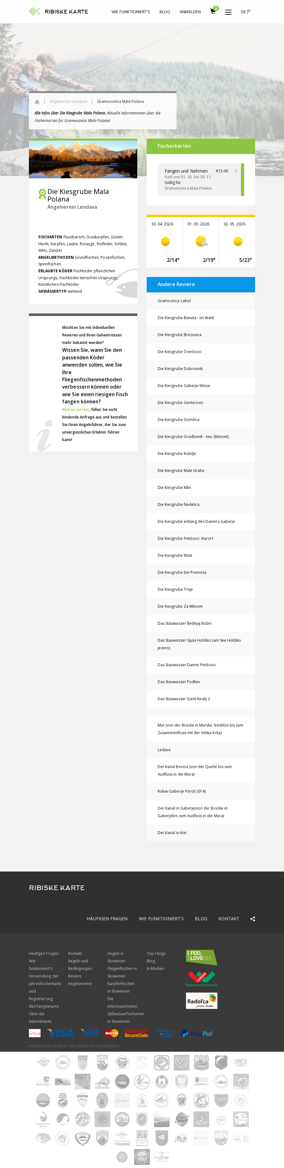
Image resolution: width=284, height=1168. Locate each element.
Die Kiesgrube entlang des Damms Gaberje (196, 521)
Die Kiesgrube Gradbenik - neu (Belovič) (193, 436)
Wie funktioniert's (131, 11)
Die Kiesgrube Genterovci (180, 402)
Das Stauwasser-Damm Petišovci (187, 664)
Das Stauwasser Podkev (179, 681)
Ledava (164, 749)
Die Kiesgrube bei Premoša (182, 572)
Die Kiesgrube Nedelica (178, 504)
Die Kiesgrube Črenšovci (179, 351)
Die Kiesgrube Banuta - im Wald (186, 317)
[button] (228, 10)
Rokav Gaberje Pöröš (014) (181, 791)
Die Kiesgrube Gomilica (178, 419)
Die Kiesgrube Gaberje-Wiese (184, 385)
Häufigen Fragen (107, 919)
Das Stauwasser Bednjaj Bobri (184, 623)
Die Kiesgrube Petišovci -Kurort (185, 538)
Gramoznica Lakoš (174, 300)
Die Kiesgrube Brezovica (179, 334)
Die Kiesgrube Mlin (174, 487)
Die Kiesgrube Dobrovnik (180, 368)
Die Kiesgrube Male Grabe (181, 470)
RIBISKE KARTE (66, 12)
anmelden (190, 11)
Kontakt (228, 919)
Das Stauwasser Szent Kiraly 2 (184, 698)
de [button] (245, 12)
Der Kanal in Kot (172, 832)
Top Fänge (156, 953)
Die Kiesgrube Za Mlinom (180, 606)
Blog (165, 11)
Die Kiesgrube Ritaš (175, 555)
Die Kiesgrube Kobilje (177, 453)
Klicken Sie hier (75, 409)
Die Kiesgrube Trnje (175, 589)
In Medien (155, 968)
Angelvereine (80, 983)
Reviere (74, 976)
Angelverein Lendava (68, 101)
